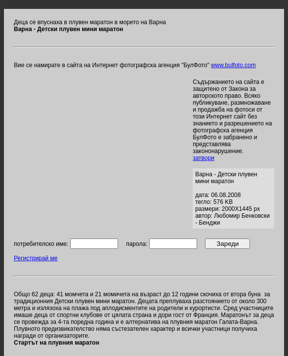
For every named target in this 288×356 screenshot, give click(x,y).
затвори (203, 158)
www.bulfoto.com (233, 65)
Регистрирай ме (35, 258)
